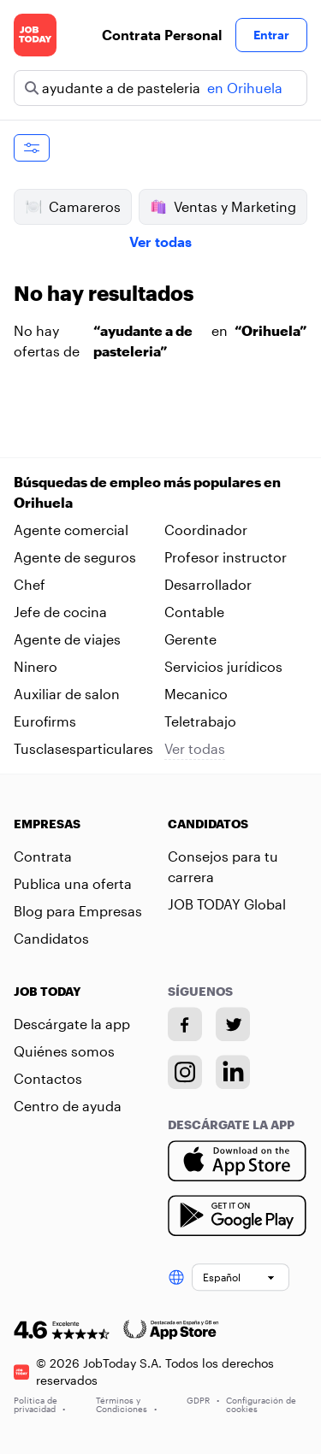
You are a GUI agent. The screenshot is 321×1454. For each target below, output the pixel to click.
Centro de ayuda (68, 1106)
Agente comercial (71, 529)
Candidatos (51, 938)
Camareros (73, 206)
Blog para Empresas (78, 911)
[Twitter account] (233, 1024)
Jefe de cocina (60, 611)
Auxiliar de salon (67, 694)
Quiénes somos (64, 1051)
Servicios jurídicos (223, 666)
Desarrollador (208, 584)
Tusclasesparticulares (83, 748)
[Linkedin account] (233, 1072)
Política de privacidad (39, 1404)
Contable (194, 611)
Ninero (35, 666)
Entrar (271, 34)
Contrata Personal (162, 34)
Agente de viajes (67, 639)
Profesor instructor (225, 557)
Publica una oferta (73, 883)
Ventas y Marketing (223, 206)
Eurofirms (45, 721)
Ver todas (160, 241)
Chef (29, 584)
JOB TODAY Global (227, 904)
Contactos (48, 1078)
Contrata (43, 856)
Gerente (190, 639)
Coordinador (205, 529)
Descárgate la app (72, 1023)
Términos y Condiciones (126, 1404)
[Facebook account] (185, 1024)
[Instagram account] (185, 1072)
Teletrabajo (200, 721)
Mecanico (196, 694)
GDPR (203, 1400)
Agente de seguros (75, 557)
